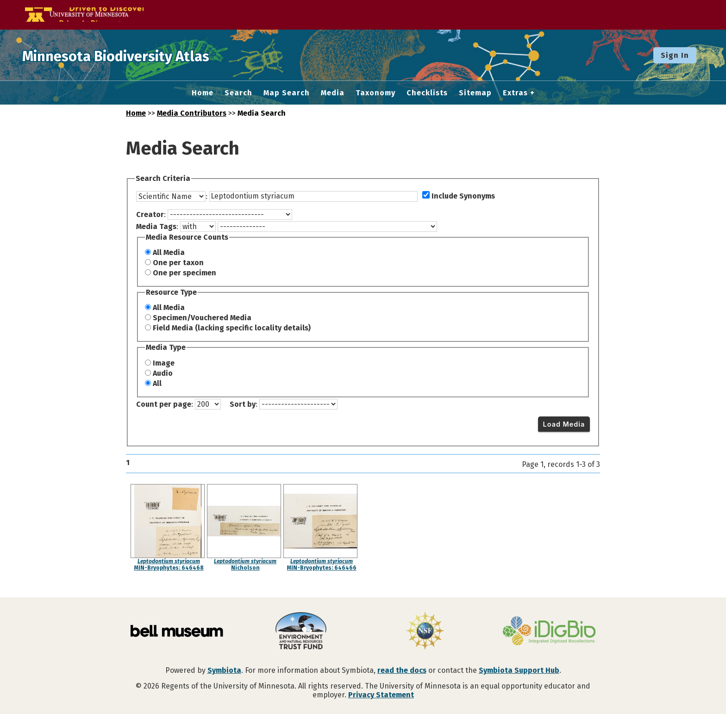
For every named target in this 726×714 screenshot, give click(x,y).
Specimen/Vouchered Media (202, 317)
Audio (163, 373)
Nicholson (245, 568)
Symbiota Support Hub (519, 670)
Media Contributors (191, 113)
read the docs (401, 670)
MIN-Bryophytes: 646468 (169, 568)
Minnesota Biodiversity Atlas (144, 55)
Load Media (564, 424)
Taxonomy (375, 93)
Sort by (243, 404)
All (157, 383)
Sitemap (475, 93)
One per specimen (184, 272)
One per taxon (178, 262)
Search (238, 93)
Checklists (427, 93)
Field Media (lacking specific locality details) (232, 327)
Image (164, 363)
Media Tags (156, 226)
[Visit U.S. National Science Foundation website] (425, 631)
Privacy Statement (381, 694)
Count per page (163, 404)
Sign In (675, 55)
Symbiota (224, 670)
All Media (169, 252)
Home (202, 93)
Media (332, 93)
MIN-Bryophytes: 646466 (322, 568)
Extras (515, 93)
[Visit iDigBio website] (549, 631)
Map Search (286, 93)
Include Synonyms (463, 196)
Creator (150, 214)
